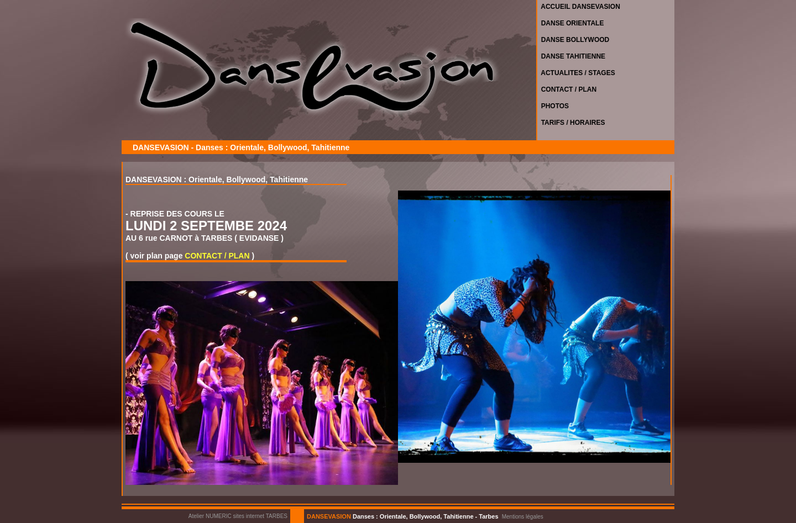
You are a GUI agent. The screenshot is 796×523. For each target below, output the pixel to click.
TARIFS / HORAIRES (571, 122)
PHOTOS (553, 106)
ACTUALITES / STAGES (576, 73)
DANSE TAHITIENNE (571, 56)
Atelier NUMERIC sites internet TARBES (237, 516)
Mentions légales (522, 517)
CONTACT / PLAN (566, 89)
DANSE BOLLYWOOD (573, 40)
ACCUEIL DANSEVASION (578, 6)
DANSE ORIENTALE (570, 23)
